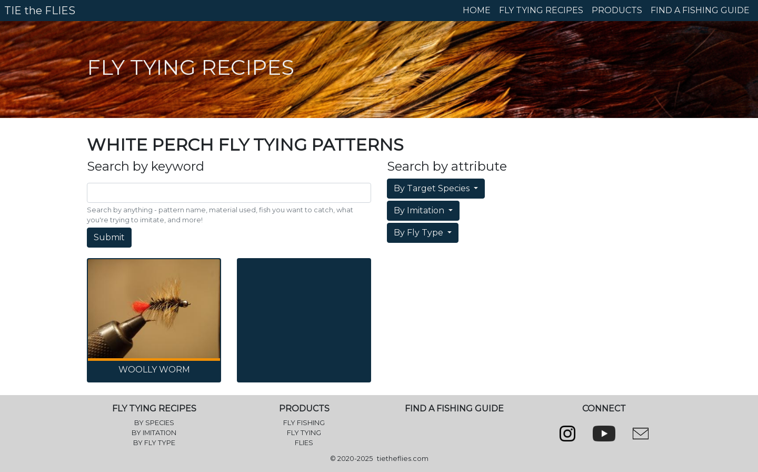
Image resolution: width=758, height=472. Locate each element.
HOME (477, 10)
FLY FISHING (304, 423)
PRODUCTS (617, 10)
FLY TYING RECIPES (541, 10)
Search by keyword (145, 166)
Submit (109, 237)
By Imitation (420, 210)
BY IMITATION (154, 433)
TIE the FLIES (39, 10)
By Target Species (433, 188)
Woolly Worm (154, 370)
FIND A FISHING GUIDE (700, 10)
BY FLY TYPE (154, 443)
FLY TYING (304, 433)
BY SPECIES (154, 423)
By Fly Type (419, 233)
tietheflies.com (402, 459)
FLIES (304, 443)
